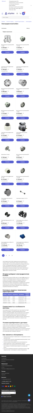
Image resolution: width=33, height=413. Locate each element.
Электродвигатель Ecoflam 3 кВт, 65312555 (22, 221)
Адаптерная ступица (5, 154)
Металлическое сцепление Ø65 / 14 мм (22, 89)
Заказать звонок (5, 383)
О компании (3, 358)
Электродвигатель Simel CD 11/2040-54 (6, 199)
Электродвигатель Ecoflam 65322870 (21, 133)
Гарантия (3, 374)
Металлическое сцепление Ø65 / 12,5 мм (22, 177)
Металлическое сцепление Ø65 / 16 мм (22, 111)
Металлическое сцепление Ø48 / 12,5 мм (22, 45)
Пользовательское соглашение (7, 359)
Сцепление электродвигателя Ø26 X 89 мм (22, 67)
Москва (3, 1)
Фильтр (28, 28)
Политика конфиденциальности (7, 368)
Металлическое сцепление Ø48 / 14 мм (7, 45)
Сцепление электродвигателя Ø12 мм (7, 133)
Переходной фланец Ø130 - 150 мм (7, 221)
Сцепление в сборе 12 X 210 (21, 198)
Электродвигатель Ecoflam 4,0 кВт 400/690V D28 (22, 243)
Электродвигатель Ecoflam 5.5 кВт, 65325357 (7, 243)
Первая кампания (7, 396)
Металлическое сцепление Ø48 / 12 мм (7, 111)
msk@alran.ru (17, 13)
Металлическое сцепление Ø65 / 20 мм (22, 155)
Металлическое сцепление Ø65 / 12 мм (7, 89)
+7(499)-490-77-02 (20, 13)
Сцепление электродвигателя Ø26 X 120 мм (7, 67)
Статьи (2, 367)
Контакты (3, 361)
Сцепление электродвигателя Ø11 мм (7, 177)
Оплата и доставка (5, 373)
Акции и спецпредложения (6, 365)
